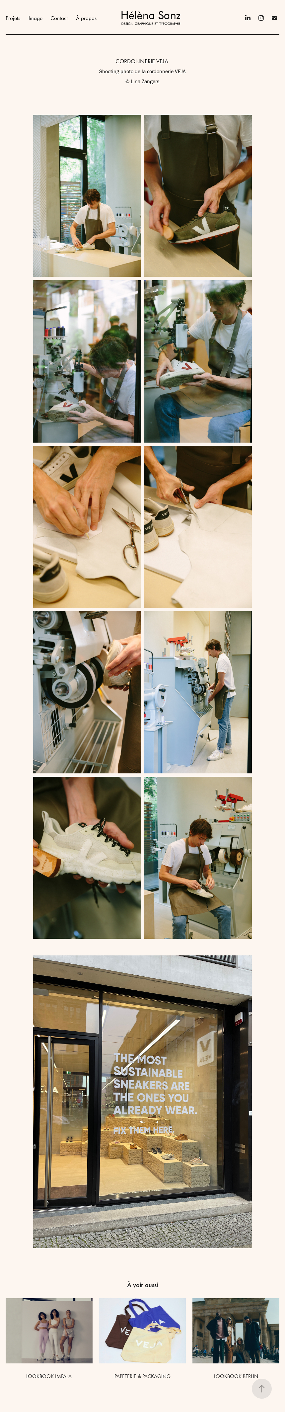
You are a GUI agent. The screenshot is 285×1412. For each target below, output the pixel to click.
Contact (59, 18)
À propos (86, 18)
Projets (13, 18)
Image (35, 18)
